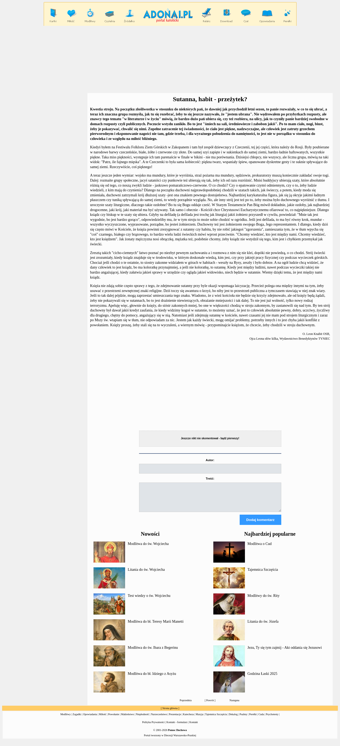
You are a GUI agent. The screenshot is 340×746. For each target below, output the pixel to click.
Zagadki (77, 719)
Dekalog (233, 719)
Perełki (253, 719)
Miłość (102, 719)
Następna (234, 705)
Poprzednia (185, 705)
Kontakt (193, 726)
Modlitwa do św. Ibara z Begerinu (153, 652)
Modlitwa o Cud (260, 548)
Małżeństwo (127, 719)
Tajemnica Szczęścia (263, 574)
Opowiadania (90, 719)
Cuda (261, 719)
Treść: (210, 478)
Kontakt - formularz (177, 726)
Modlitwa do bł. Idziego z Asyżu (152, 678)
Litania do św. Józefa (263, 626)
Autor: (210, 460)
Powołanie (113, 719)
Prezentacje (175, 719)
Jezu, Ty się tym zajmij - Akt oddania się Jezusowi (285, 652)
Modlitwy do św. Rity (264, 600)
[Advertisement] (170, 59)
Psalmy (243, 719)
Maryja (199, 719)
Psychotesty (272, 719)
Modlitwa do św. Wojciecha (148, 548)
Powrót (210, 705)
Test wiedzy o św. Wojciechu (149, 600)
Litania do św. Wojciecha (146, 574)
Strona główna (170, 712)
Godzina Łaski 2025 (263, 678)
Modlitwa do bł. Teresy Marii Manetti (156, 626)
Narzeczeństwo (159, 719)
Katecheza (188, 719)
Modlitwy (65, 719)
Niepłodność (142, 719)
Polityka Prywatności (153, 726)
